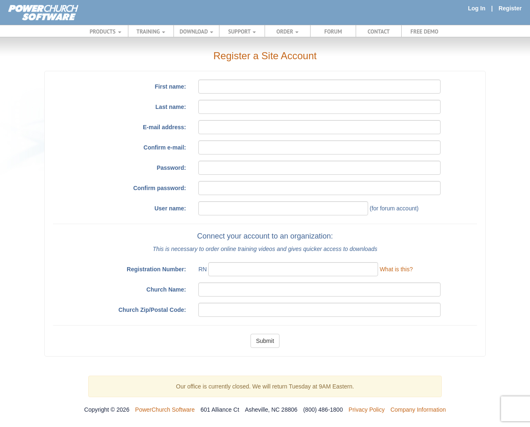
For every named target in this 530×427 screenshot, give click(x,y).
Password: (171, 167)
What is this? (396, 269)
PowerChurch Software (165, 409)
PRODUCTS (105, 31)
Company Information (418, 409)
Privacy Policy (367, 409)
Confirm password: (159, 188)
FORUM (333, 31)
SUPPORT (242, 31)
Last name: (170, 107)
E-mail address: (164, 127)
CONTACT (379, 31)
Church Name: (166, 289)
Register (510, 8)
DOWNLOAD (196, 31)
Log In (476, 8)
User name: (170, 208)
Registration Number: (156, 269)
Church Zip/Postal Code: (152, 309)
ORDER (288, 31)
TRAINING (151, 31)
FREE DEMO (424, 31)
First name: (170, 86)
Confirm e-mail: (165, 147)
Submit (265, 341)
